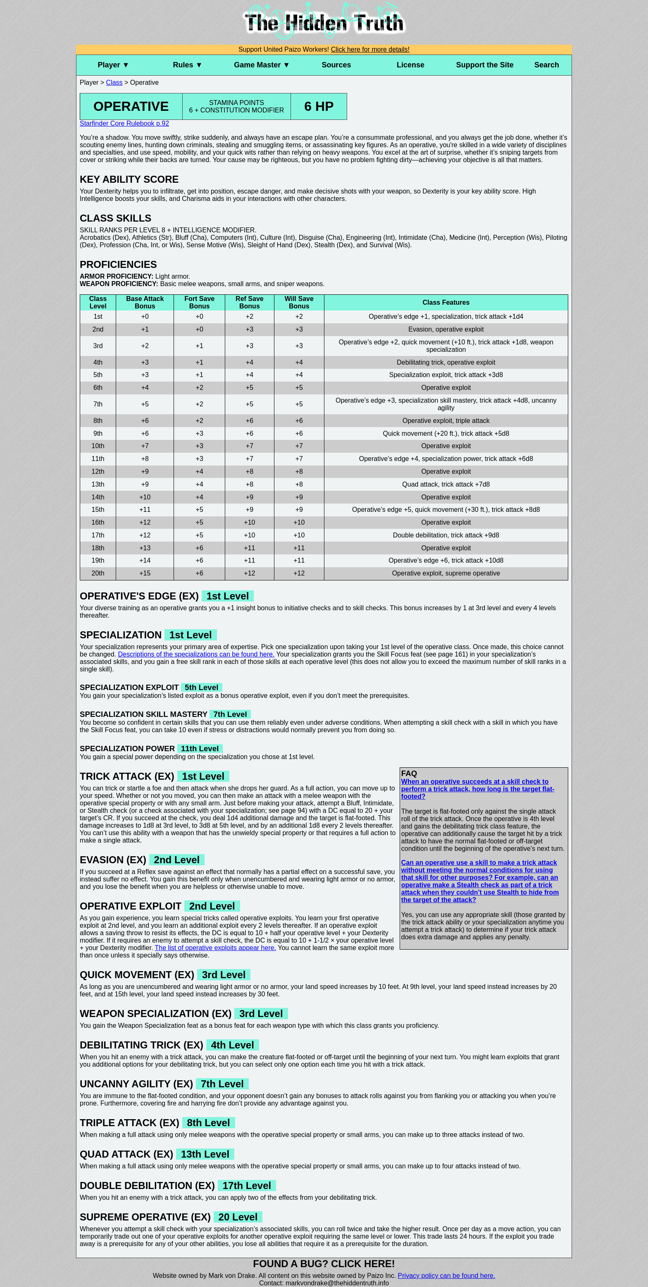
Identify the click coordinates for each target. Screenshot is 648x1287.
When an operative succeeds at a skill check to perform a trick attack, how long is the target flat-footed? (478, 789)
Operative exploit (446, 387)
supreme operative (473, 573)
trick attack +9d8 (475, 535)
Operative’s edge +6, (419, 560)
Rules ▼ (188, 65)
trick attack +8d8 (516, 509)
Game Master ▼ (262, 65)
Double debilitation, (421, 535)
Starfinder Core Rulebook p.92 (124, 123)
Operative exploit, (428, 420)
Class (114, 82)
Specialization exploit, (421, 374)
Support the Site (485, 65)
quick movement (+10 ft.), (439, 342)
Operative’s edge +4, (389, 458)
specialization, (453, 316)
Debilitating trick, (421, 362)
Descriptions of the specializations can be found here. (196, 654)
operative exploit (460, 329)
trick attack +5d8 (485, 433)
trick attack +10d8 (478, 560)
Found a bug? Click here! (324, 1263)
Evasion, (421, 329)
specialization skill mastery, (438, 400)
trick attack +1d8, (503, 342)
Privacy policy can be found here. (447, 1275)
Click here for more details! (370, 49)
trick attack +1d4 (499, 316)
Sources (336, 65)
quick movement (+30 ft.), (452, 509)
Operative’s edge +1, (399, 316)
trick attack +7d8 (466, 484)
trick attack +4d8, (504, 400)
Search (546, 65)
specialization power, (452, 458)
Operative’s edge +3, (366, 400)
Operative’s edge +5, (382, 509)
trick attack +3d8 (479, 374)
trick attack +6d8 (509, 458)
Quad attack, (421, 484)
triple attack (473, 420)
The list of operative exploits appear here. (215, 947)
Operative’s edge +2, (369, 342)
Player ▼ (113, 65)
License (410, 65)
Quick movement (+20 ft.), (421, 433)
